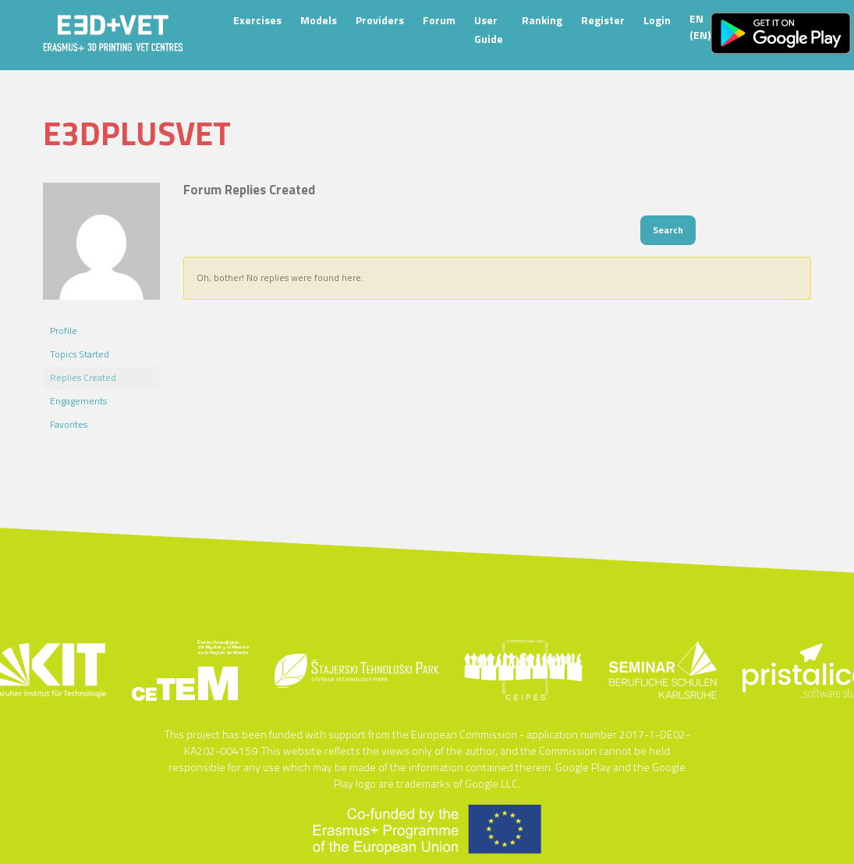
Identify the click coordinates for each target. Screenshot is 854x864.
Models (318, 20)
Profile (63, 330)
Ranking (542, 20)
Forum (439, 20)
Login (657, 20)
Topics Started (79, 354)
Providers (380, 20)
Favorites (68, 424)
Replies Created (83, 377)
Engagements (78, 400)
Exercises (257, 20)
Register (603, 20)
